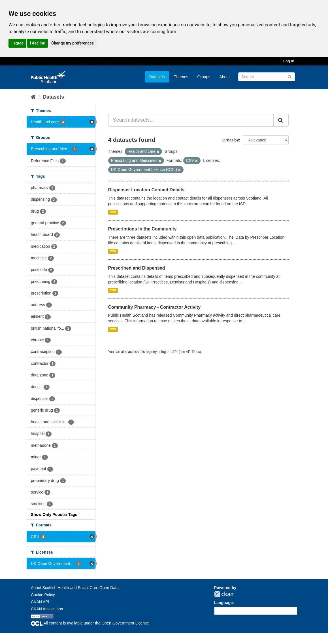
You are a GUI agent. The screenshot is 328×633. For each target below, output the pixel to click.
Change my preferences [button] (72, 43)
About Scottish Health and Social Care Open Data (75, 587)
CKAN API (40, 602)
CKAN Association (47, 609)
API (175, 352)
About (224, 77)
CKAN (223, 594)
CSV (113, 212)
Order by (230, 140)
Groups (203, 77)
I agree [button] (17, 43)
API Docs (193, 352)
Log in (288, 61)
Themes (181, 77)
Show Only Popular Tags (54, 514)
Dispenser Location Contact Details (146, 189)
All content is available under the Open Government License (90, 623)
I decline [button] (37, 43)
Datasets (157, 77)
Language (223, 602)
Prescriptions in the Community (142, 228)
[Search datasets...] (191, 120)
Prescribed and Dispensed (136, 268)
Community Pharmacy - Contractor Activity (154, 307)
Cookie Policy (43, 594)
